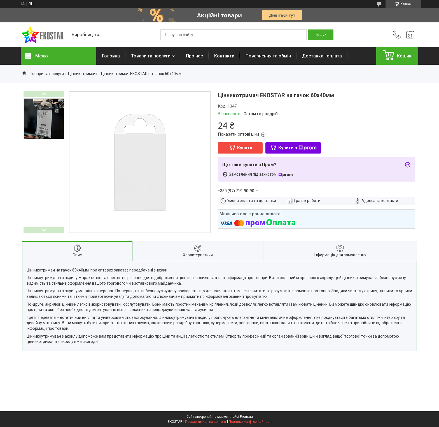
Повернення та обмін (268, 56)
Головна (111, 56)
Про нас (194, 56)
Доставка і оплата (322, 56)
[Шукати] (320, 34)
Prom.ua (246, 417)
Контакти (224, 56)
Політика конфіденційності (250, 422)
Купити (244, 147)
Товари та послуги (151, 56)
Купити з (297, 147)
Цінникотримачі (82, 73)
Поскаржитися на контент (205, 422)
